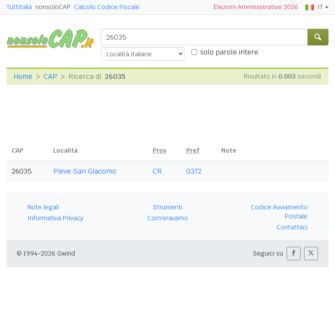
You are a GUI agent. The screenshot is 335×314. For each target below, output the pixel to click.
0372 (194, 171)
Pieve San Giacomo (84, 171)
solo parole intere (229, 52)
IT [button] (314, 7)
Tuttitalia (19, 7)
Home (23, 76)
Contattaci (292, 227)
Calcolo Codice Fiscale (107, 7)
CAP (50, 76)
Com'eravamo (167, 218)
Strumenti (167, 207)
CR (157, 171)
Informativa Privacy (55, 218)
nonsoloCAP (53, 7)
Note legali (43, 207)
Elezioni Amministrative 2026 (256, 7)
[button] (294, 253)
